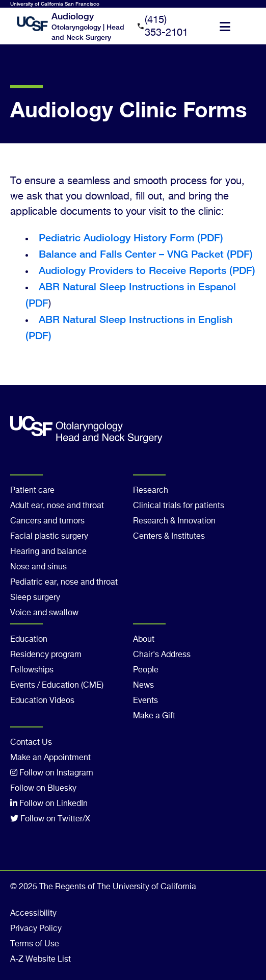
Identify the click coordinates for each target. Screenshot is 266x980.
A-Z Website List (40, 960)
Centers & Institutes (169, 537)
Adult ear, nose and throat (57, 506)
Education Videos (42, 701)
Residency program (46, 655)
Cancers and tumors (47, 521)
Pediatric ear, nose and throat (64, 583)
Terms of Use (34, 944)
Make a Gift (154, 716)
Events (145, 701)
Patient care (32, 491)
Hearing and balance (48, 552)
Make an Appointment (50, 758)
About (143, 640)
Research (150, 491)
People (145, 670)
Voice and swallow (44, 613)
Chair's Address (162, 655)
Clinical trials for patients (178, 506)
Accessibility (33, 914)
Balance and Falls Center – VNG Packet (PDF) (146, 254)
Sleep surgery (35, 598)
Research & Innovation (174, 521)
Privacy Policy (36, 929)
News (143, 686)
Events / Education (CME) (56, 686)
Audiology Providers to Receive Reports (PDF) (147, 270)
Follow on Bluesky (43, 789)
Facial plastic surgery (49, 537)
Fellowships (32, 670)
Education (28, 640)
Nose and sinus (38, 567)
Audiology (72, 15)
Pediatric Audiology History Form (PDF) (131, 237)
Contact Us (31, 743)
